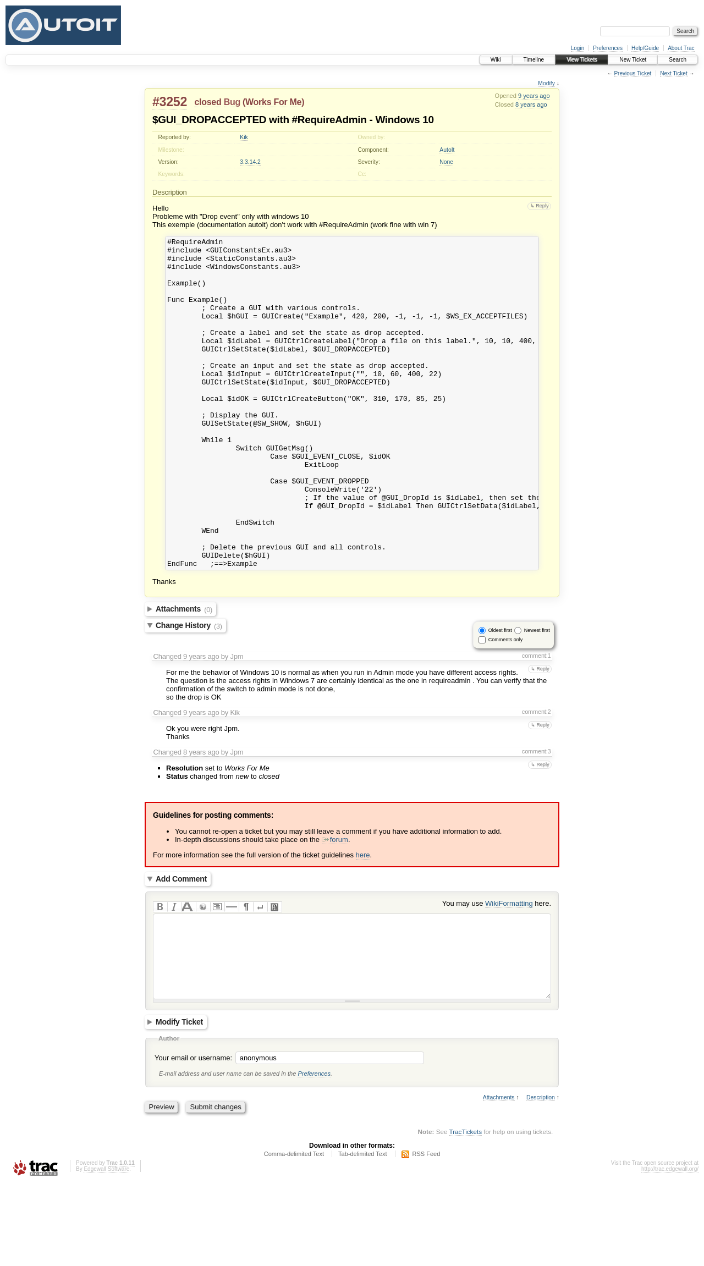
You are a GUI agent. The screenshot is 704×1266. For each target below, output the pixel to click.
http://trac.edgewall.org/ (669, 1251)
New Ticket (632, 60)
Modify (546, 83)
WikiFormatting (509, 969)
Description (540, 1180)
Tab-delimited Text (362, 1236)
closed (207, 102)
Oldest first (500, 696)
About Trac (681, 48)
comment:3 (536, 817)
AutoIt (446, 150)
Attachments (184, 675)
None (446, 162)
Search (677, 60)
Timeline (534, 60)
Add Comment (181, 945)
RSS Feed (427, 1236)
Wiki (496, 60)
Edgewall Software (106, 1251)
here (363, 921)
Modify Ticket (179, 1104)
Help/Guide (645, 48)
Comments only (505, 705)
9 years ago (534, 95)
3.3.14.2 (250, 162)
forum (335, 905)
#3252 (169, 102)
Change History (189, 691)
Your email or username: (193, 1140)
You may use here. (496, 969)
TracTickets (465, 1214)
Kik (244, 137)
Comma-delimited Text (294, 1236)
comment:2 (536, 777)
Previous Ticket (632, 73)
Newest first (537, 696)
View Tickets (581, 60)
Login (577, 48)
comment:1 (536, 721)
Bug (232, 102)
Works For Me (273, 102)
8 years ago (531, 104)
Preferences (608, 48)
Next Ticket (673, 73)
